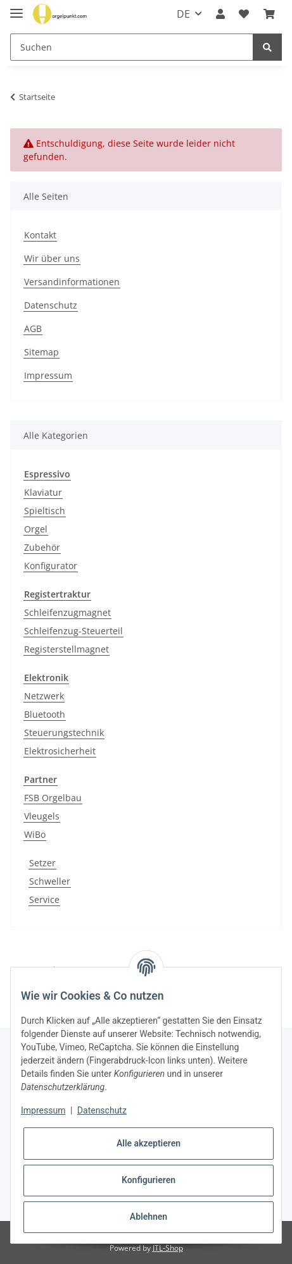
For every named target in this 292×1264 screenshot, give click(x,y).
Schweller (49, 881)
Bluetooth (44, 714)
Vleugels (42, 816)
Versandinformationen (72, 282)
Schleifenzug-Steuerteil (73, 631)
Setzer (42, 863)
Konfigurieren (148, 1180)
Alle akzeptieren (149, 1143)
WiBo (35, 834)
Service (44, 899)
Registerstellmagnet (66, 649)
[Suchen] (131, 47)
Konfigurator (50, 566)
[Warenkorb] (269, 14)
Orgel (36, 529)
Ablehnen (148, 1217)
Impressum (48, 375)
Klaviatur (43, 492)
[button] (220, 14)
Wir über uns (52, 258)
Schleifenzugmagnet (67, 612)
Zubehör (42, 547)
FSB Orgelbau (53, 798)
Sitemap (41, 352)
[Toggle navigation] (16, 8)
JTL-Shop (168, 1248)
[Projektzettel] (244, 14)
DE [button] (183, 14)
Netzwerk (44, 696)
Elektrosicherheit (60, 751)
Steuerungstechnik (64, 733)
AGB (33, 328)
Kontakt (40, 235)
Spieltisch (44, 511)
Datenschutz (50, 305)
